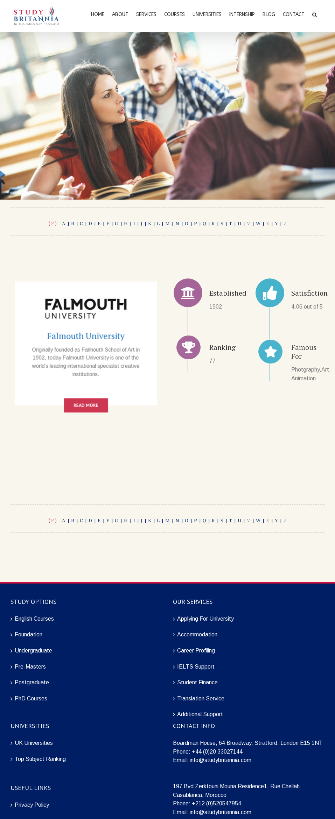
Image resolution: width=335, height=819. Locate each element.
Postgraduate (32, 682)
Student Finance (197, 682)
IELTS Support (196, 667)
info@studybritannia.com (220, 760)
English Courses (34, 619)
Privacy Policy (32, 805)
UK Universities (34, 743)
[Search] (314, 14)
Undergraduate (33, 651)
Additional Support (200, 714)
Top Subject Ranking (40, 759)
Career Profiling (196, 651)
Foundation (28, 634)
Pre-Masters (30, 667)
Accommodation (197, 634)
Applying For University (205, 619)
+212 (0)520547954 (216, 803)
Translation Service (200, 698)
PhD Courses (31, 698)
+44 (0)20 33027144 (217, 752)
